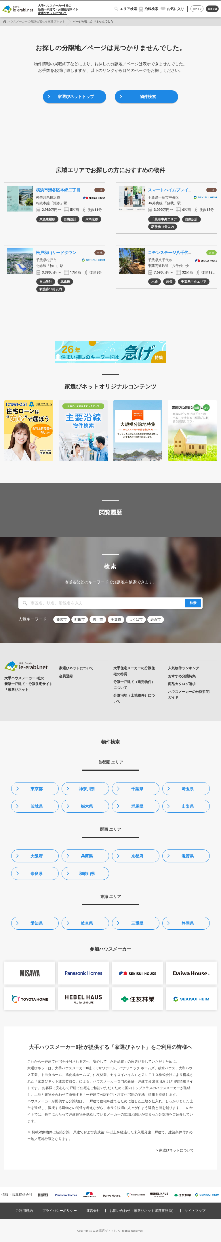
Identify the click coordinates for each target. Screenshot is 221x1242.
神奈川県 (87, 789)
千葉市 (116, 620)
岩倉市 (155, 620)
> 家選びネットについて (175, 1150)
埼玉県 (188, 789)
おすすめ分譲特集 (182, 676)
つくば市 (136, 620)
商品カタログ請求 (182, 684)
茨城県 (37, 806)
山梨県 (188, 806)
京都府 (137, 856)
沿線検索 (151, 9)
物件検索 (148, 96)
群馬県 (137, 806)
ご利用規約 (24, 1211)
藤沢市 (61, 620)
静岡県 (188, 923)
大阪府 (37, 856)
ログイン (197, 9)
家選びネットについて (52, 13)
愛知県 (37, 923)
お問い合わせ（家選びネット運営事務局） (142, 1211)
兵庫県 (87, 856)
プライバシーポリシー (59, 1211)
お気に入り (175, 9)
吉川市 (98, 620)
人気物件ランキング (183, 668)
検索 (193, 603)
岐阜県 (87, 923)
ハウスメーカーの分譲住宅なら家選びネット (36, 21)
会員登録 (212, 9)
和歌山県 (87, 873)
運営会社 (93, 1211)
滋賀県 (188, 856)
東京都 (37, 789)
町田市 (80, 620)
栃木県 (87, 806)
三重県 (137, 923)
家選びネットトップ (76, 96)
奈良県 (37, 873)
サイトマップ (195, 1211)
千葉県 (137, 789)
